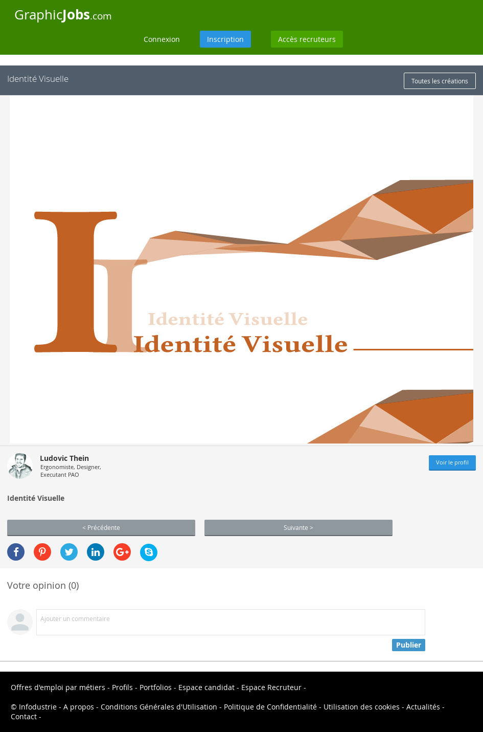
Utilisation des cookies (362, 707)
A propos (78, 707)
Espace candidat (206, 687)
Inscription (225, 39)
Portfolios (156, 687)
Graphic (63, 14)
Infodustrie (38, 707)
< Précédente (101, 527)
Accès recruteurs (307, 39)
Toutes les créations (439, 81)
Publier (408, 645)
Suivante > (298, 527)
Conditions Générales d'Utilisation (159, 707)
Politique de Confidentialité (270, 707)
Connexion (162, 39)
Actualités (423, 707)
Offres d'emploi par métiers (58, 687)
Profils (122, 687)
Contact (24, 716)
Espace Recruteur (271, 687)
